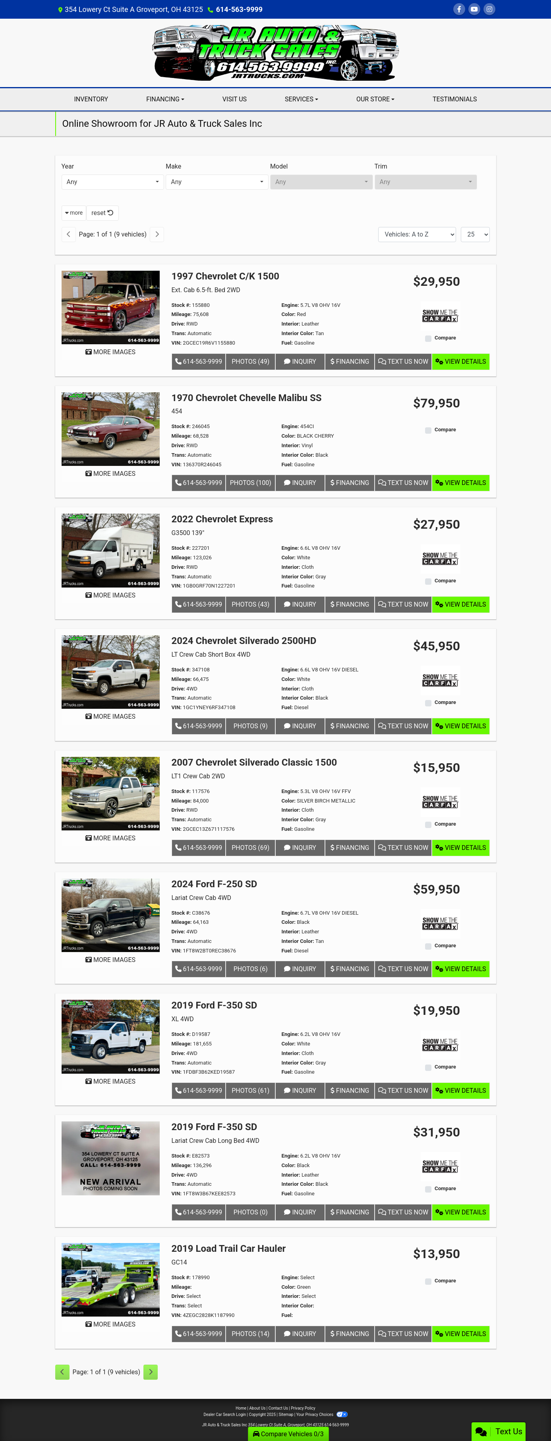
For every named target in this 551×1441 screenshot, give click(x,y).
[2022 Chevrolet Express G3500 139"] (111, 550)
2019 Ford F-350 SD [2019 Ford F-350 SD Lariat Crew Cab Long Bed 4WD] (214, 1127)
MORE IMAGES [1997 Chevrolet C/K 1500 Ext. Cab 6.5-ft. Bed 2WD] (110, 352)
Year (68, 166)
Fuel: (287, 343)
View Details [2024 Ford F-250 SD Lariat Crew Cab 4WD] (460, 969)
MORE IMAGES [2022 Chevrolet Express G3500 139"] (110, 595)
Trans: (179, 333)
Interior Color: (297, 333)
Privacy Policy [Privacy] (303, 1408)
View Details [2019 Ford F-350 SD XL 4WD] (460, 1090)
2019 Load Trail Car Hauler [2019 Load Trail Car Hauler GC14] (229, 1248)
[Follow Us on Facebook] (459, 9)
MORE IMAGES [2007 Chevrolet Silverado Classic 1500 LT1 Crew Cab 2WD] (110, 838)
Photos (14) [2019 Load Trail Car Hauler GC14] (250, 1334)
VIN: (177, 343)
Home (241, 1408)
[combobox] (113, 182)
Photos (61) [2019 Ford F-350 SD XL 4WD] (250, 1090)
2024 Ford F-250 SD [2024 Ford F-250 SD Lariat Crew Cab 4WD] (214, 884)
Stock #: (181, 305)
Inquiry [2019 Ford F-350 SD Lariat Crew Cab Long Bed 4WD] (300, 1212)
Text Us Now (403, 361)
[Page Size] (475, 234)
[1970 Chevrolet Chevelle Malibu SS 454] (111, 428)
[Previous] (69, 234)
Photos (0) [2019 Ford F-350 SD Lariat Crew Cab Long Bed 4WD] (251, 1212)
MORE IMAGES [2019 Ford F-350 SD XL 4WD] (110, 1081)
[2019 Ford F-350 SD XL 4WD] (111, 1036)
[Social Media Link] (489, 9)
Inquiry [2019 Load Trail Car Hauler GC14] (300, 1334)
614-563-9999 (239, 9)
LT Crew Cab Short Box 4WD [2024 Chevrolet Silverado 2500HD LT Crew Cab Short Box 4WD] (211, 654)
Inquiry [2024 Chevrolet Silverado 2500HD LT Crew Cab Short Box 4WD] (300, 726)
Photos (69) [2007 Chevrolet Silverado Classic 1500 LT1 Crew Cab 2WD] (250, 847)
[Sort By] (417, 234)
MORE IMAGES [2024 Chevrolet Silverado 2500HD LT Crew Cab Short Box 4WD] (110, 716)
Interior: (290, 324)
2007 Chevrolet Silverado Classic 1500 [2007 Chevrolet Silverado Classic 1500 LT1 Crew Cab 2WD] (254, 762)
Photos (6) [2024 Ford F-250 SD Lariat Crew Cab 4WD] (251, 969)
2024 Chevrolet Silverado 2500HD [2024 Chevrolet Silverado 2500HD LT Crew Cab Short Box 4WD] (244, 640)
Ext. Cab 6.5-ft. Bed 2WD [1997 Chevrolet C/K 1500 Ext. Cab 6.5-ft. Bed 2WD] (206, 290)
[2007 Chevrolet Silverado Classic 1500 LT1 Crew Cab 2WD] (111, 793)
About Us (257, 1408)
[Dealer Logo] (275, 52)
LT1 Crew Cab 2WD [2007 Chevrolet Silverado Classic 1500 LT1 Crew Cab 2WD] (198, 776)
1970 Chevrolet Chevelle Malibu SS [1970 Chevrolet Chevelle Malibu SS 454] (247, 397)
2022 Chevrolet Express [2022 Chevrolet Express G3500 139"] (222, 519)
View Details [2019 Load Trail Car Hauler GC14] (460, 1334)
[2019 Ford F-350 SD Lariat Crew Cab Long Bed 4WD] (111, 1158)
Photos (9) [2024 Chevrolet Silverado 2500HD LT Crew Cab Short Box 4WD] (251, 726)
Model (279, 166)
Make (173, 166)
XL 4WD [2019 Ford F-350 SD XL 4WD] (183, 1019)
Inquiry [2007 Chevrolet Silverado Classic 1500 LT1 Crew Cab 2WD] (300, 847)
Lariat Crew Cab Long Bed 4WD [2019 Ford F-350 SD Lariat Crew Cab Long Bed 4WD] (215, 1140)
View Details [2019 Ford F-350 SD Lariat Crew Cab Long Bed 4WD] (460, 1212)
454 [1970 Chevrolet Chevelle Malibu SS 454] (177, 411)
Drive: (178, 324)
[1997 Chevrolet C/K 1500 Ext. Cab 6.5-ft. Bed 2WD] (111, 307)
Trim (381, 166)
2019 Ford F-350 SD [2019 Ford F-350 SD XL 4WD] (214, 1005)
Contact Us (278, 1408)
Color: (288, 314)
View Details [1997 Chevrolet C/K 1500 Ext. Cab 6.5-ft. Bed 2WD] (460, 361)
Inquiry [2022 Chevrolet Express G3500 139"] (300, 604)
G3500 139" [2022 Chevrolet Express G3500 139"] (188, 533)
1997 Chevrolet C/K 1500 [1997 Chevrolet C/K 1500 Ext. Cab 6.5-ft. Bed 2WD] (225, 276)
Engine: (290, 305)
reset (102, 213)
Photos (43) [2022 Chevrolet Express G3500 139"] (250, 604)
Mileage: (182, 314)
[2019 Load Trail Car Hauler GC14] (111, 1279)
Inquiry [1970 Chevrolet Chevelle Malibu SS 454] (300, 483)
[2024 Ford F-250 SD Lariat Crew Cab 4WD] (111, 915)
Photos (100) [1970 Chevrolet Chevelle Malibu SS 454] (250, 483)
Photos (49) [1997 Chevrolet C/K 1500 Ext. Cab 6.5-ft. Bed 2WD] (250, 361)
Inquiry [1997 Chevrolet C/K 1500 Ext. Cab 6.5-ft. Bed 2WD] (300, 361)
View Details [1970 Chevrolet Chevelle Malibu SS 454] (460, 483)
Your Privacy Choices (322, 1414)
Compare (445, 338)
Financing (350, 361)
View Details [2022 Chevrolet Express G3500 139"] (460, 604)
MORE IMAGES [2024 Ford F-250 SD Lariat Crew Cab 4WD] (110, 960)
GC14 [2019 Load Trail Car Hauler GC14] (179, 1262)
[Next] (157, 234)
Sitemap (285, 1414)
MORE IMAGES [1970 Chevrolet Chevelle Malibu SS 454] (110, 473)
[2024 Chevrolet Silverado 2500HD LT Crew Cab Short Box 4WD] (111, 671)
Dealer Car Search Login (224, 1414)
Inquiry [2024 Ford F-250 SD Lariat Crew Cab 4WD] (300, 969)
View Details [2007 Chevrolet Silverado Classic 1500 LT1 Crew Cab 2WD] (460, 847)
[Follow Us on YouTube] (474, 9)
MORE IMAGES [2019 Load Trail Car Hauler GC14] (110, 1324)
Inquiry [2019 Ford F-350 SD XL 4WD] (300, 1090)
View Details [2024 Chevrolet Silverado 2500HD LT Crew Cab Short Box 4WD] (460, 726)
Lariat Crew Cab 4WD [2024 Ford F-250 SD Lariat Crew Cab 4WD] (201, 898)
